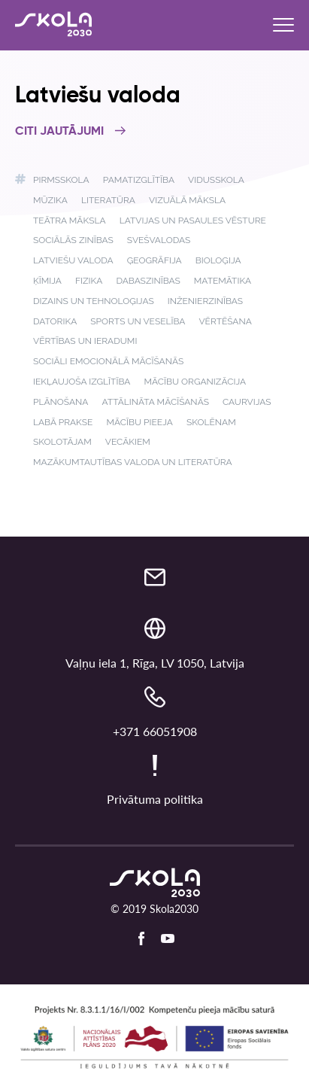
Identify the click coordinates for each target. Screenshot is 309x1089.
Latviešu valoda (73, 260)
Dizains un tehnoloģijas (93, 301)
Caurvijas (247, 402)
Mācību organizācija (195, 381)
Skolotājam (62, 442)
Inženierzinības (205, 301)
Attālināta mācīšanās (155, 402)
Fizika (88, 280)
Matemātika (222, 280)
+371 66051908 (155, 731)
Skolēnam (211, 422)
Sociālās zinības (73, 240)
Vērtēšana (224, 321)
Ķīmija (47, 280)
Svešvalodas (158, 240)
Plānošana (60, 402)
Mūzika (50, 200)
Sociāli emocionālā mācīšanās (108, 361)
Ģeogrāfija (154, 260)
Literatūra (108, 200)
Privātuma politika (155, 799)
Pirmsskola (61, 180)
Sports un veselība (137, 321)
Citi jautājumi (70, 132)
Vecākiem (127, 442)
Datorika (55, 321)
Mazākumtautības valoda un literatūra (132, 462)
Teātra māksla (69, 220)
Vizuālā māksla (187, 200)
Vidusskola (216, 180)
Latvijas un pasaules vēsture (193, 220)
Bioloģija (218, 260)
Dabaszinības (148, 280)
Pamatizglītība (138, 180)
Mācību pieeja (139, 422)
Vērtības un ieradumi (85, 341)
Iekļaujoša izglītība (81, 381)
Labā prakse (62, 422)
